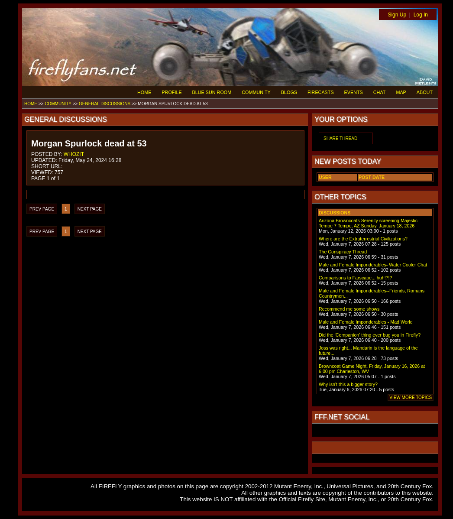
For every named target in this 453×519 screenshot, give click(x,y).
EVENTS (353, 92)
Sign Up (397, 15)
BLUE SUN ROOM (212, 92)
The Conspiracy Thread (343, 251)
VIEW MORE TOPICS (410, 397)
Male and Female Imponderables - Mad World (366, 321)
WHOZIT (74, 154)
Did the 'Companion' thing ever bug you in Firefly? (370, 334)
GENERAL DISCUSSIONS (104, 103)
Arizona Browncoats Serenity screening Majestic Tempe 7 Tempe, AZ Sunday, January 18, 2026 (368, 223)
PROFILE (171, 92)
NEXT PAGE (90, 209)
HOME (144, 92)
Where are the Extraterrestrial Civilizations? (363, 238)
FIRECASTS (320, 92)
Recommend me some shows (349, 308)
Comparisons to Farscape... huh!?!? (355, 277)
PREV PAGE (41, 209)
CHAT (379, 92)
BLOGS (289, 92)
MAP (401, 92)
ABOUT (425, 92)
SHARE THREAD (340, 138)
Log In (421, 15)
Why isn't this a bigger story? (348, 384)
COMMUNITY (256, 92)
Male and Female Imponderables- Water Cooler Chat (373, 264)
